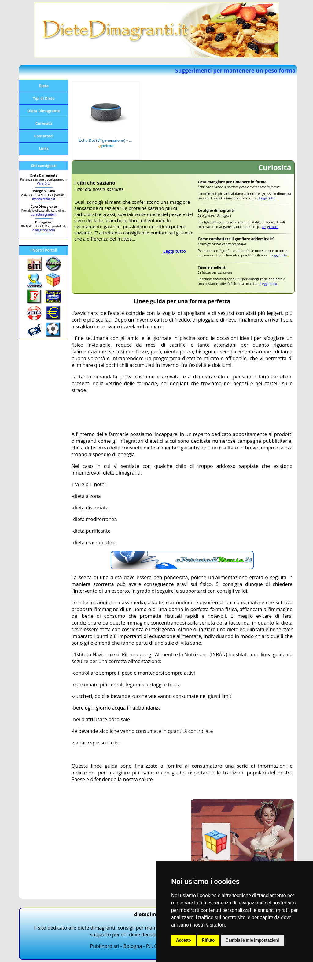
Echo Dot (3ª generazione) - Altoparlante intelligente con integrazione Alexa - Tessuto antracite (106, 140)
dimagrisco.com (43, 230)
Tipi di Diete (43, 98)
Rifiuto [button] (208, 940)
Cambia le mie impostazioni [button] (252, 940)
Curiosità (43, 123)
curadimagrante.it (43, 214)
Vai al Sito (44, 183)
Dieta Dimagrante (44, 111)
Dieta (44, 85)
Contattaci (43, 136)
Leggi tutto (174, 251)
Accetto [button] (183, 940)
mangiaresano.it (43, 199)
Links (44, 148)
